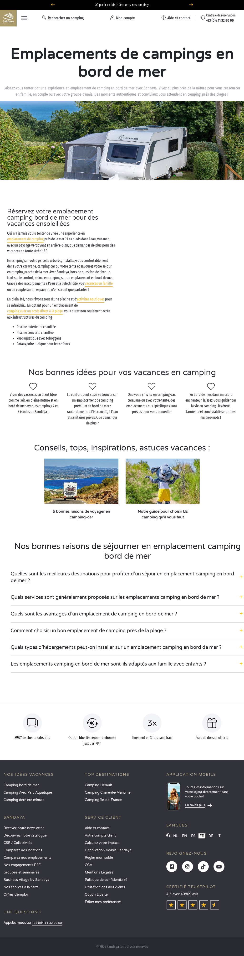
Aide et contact (97, 828)
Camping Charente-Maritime (108, 793)
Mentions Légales (99, 872)
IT (219, 836)
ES (193, 836)
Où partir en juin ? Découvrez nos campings (122, 5)
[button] (127, 577)
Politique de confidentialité (106, 880)
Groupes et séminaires (21, 872)
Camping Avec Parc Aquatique (28, 793)
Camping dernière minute (24, 800)
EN (184, 836)
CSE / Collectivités (18, 843)
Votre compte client (100, 835)
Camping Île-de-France (103, 800)
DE (210, 836)
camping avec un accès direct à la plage (35, 311)
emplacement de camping (25, 239)
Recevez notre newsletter (24, 828)
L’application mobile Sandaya (108, 850)
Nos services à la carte (21, 887)
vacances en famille (99, 283)
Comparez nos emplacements (27, 858)
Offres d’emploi (16, 895)
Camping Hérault (98, 785)
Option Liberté (96, 895)
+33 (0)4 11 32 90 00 (47, 923)
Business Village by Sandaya (26, 880)
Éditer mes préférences (103, 902)
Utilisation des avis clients (105, 887)
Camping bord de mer (21, 785)
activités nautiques (90, 299)
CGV (88, 865)
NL (175, 836)
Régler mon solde (99, 858)
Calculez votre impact (102, 843)
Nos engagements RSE (22, 865)
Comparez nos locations (23, 850)
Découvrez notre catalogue (25, 835)
